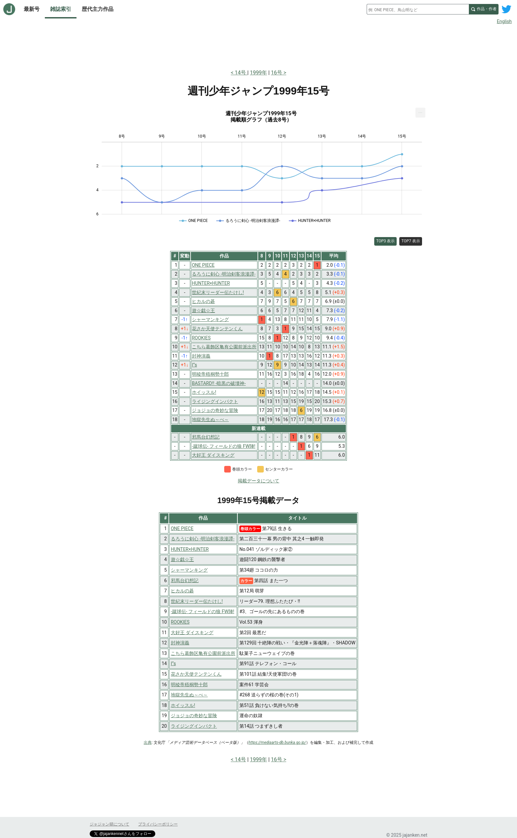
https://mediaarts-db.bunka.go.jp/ (277, 742)
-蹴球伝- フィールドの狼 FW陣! (202, 611)
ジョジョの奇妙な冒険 (194, 715)
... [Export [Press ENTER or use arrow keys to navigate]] (420, 111)
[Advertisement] (258, 45)
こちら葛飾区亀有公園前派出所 (203, 653)
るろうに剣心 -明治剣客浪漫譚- (202, 538)
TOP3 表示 (385, 241)
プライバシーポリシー (158, 824)
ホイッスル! (183, 705)
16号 (276, 72)
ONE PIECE (182, 528)
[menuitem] (420, 113)
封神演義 (180, 642)
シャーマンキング (189, 570)
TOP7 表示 (410, 241)
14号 (241, 72)
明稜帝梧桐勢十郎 (189, 684)
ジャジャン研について (109, 824)
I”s (173, 663)
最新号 (32, 9)
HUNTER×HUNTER (190, 549)
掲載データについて (258, 480)
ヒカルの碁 (182, 590)
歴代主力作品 (97, 9)
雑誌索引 (60, 9)
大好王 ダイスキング (192, 632)
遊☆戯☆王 (182, 559)
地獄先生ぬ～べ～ (189, 694)
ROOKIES (180, 622)
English (504, 21)
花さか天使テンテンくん (196, 674)
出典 (148, 742)
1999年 (258, 72)
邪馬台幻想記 (184, 580)
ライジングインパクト (194, 726)
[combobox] (418, 9)
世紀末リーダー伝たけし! (197, 601)
